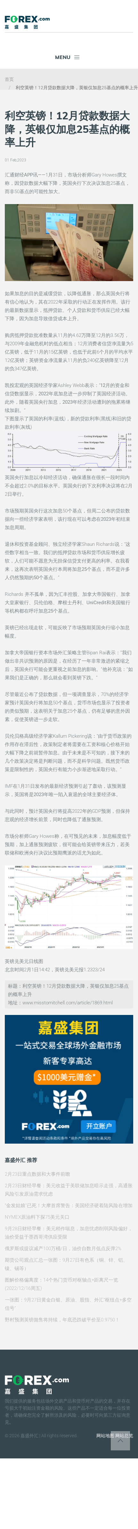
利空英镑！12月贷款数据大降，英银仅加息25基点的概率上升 (77, 87)
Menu (67, 57)
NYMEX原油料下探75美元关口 (37, 1217)
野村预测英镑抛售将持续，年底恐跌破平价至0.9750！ (62, 1320)
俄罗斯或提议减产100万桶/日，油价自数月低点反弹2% (63, 1248)
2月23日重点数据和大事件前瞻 (37, 1174)
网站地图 (105, 1435)
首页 (9, 79)
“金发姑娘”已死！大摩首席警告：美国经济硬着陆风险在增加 (69, 1205)
